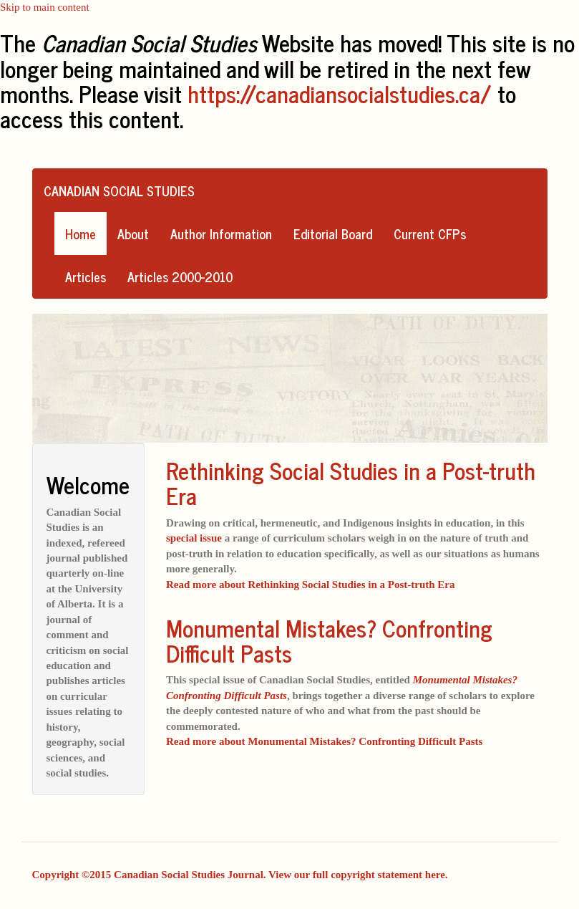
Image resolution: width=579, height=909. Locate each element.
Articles (85, 276)
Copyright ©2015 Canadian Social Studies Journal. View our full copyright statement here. (240, 874)
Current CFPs (430, 233)
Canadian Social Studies (119, 190)
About (133, 233)
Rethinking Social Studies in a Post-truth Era (350, 482)
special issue (194, 538)
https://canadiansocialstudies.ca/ (340, 93)
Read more (310, 584)
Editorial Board (332, 233)
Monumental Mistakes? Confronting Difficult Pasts (329, 640)
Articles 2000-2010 (180, 276)
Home (80, 233)
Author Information (221, 233)
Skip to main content (44, 7)
